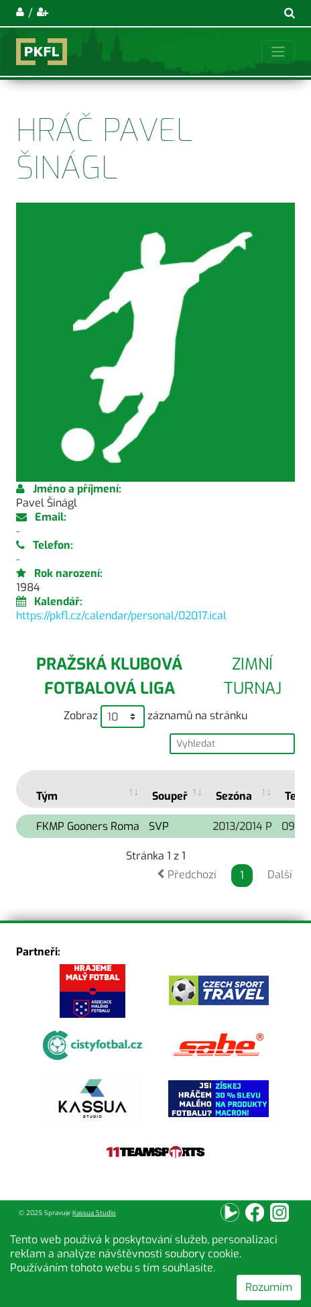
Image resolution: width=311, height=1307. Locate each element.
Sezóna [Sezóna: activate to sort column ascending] (234, 796)
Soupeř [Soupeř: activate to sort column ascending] (170, 796)
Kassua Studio (94, 1212)
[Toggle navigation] (278, 51)
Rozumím (268, 1287)
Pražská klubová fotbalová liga (109, 676)
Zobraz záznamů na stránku (155, 716)
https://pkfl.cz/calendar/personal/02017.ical (121, 616)
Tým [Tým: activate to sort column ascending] (47, 796)
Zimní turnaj (253, 676)
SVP (159, 826)
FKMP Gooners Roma (87, 826)
